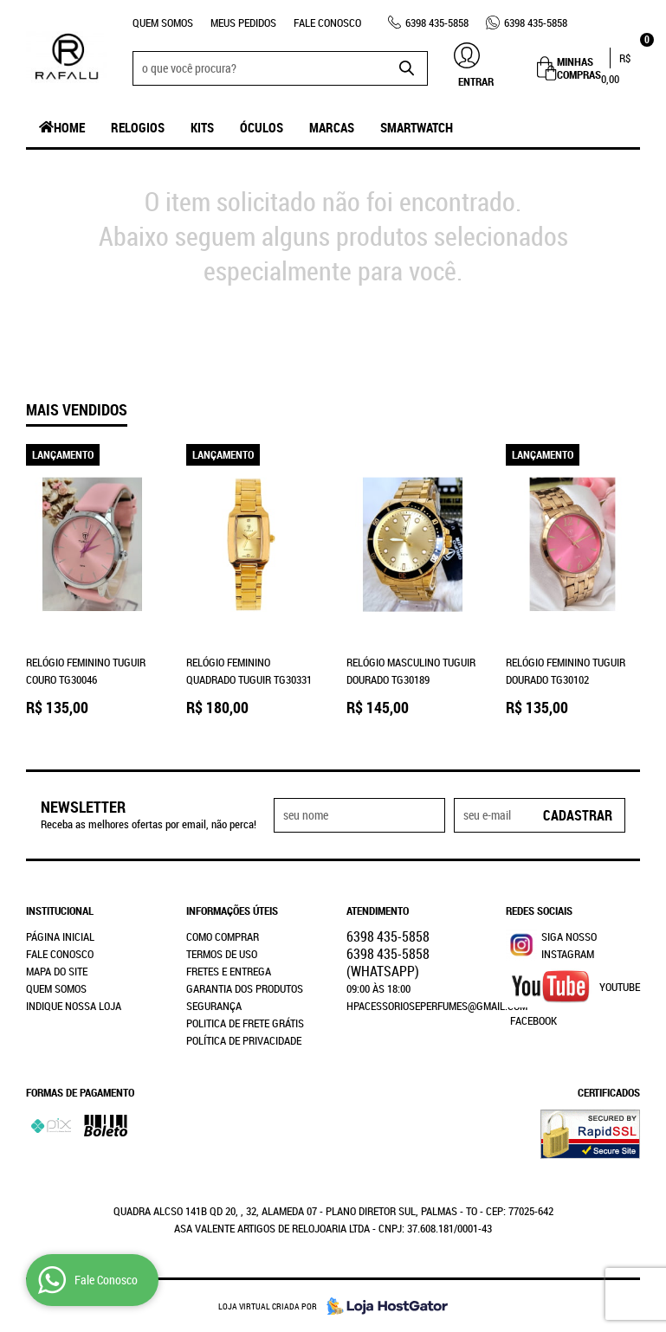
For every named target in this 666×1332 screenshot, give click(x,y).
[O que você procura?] (406, 68)
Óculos (261, 127)
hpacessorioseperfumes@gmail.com (436, 1005)
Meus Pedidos (243, 22)
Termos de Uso (221, 954)
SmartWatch (416, 127)
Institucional (60, 910)
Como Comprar (222, 936)
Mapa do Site (56, 971)
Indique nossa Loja (73, 1005)
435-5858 (437, 22)
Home (69, 127)
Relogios (138, 127)
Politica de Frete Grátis (245, 1023)
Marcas (331, 127)
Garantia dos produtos (244, 988)
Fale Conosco (327, 22)
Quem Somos (163, 22)
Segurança (214, 1005)
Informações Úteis (232, 910)
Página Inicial (60, 936)
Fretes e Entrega (228, 971)
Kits (202, 127)
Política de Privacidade (243, 1040)
